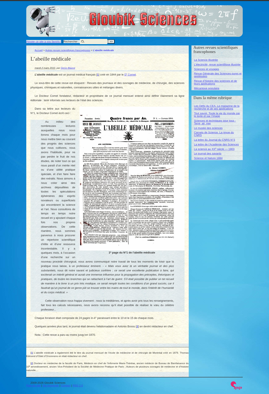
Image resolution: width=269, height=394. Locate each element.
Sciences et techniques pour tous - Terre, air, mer (215, 122)
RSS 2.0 (78, 385)
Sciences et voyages (206, 69)
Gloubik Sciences (167, 16)
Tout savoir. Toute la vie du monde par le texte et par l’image (217, 115)
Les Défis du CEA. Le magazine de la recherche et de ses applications (216, 107)
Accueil (39, 50)
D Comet (130, 74)
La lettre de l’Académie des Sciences (216, 144)
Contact (66, 385)
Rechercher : (71, 41)
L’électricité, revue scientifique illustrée (217, 64)
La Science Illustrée (206, 59)
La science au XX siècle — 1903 (214, 149)
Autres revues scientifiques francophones (67, 50)
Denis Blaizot (68, 67)
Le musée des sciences (208, 128)
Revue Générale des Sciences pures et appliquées (217, 75)
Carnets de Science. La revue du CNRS (214, 134)
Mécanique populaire (206, 88)
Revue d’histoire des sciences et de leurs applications (215, 82)
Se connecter (51, 385)
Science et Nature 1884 (208, 158)
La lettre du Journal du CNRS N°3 (214, 139)
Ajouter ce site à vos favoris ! (43, 41)
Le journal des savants (207, 153)
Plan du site (33, 385)
